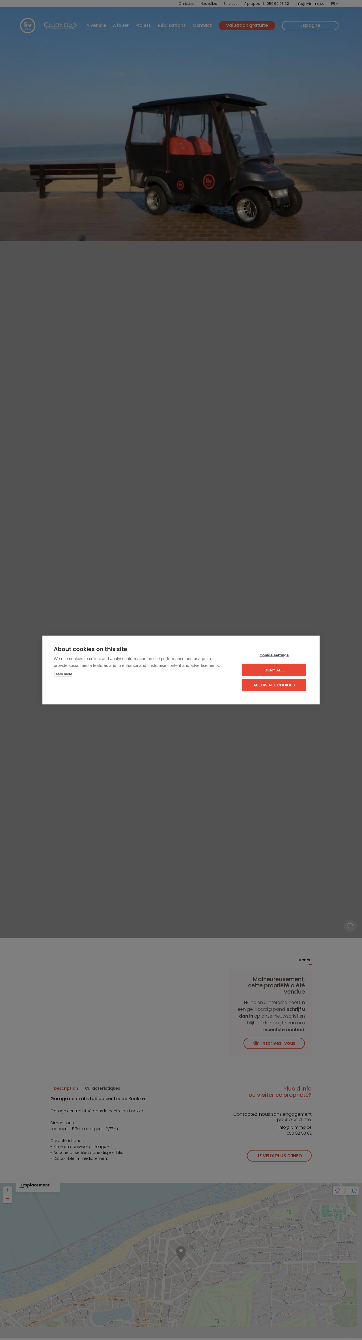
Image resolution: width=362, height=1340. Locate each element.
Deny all (274, 670)
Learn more (63, 674)
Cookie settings (274, 655)
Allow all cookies (274, 685)
